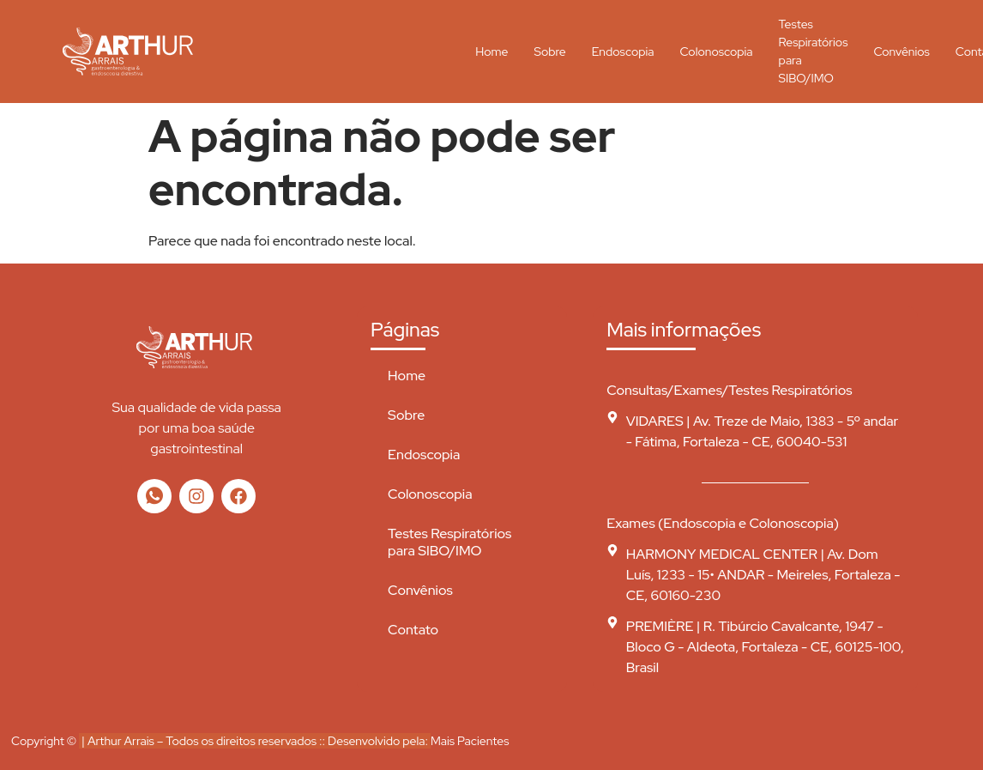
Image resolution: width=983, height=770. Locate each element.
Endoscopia (623, 51)
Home (491, 51)
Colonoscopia (715, 51)
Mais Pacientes (470, 741)
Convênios (901, 51)
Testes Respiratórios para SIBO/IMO (813, 51)
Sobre (549, 51)
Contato (413, 630)
